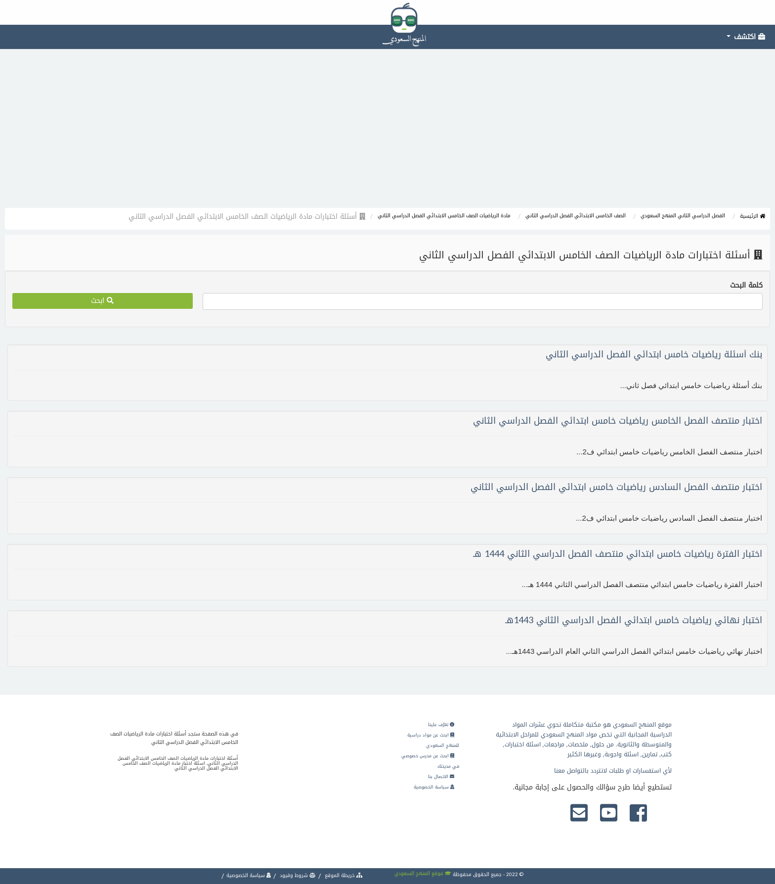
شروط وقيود (297, 875)
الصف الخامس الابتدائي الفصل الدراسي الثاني (575, 215)
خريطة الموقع (343, 875)
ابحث (102, 300)
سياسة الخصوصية (434, 787)
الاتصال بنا (441, 776)
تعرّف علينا (441, 724)
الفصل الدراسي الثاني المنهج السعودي (683, 215)
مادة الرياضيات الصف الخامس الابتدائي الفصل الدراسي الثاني (444, 215)
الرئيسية (752, 216)
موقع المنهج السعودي (422, 873)
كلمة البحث (746, 286)
